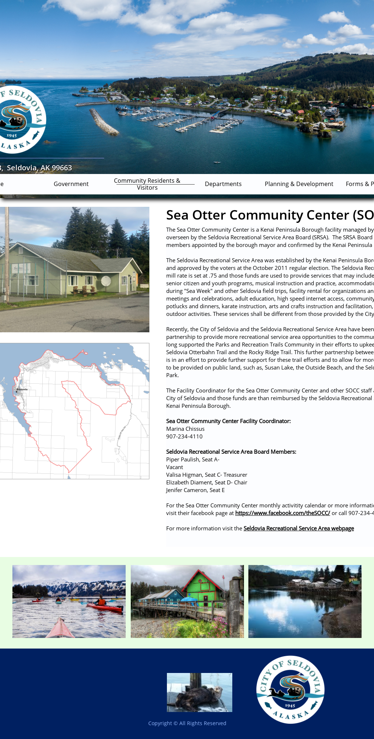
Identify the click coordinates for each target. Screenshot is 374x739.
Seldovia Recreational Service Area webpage (299, 528)
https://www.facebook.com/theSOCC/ (282, 512)
